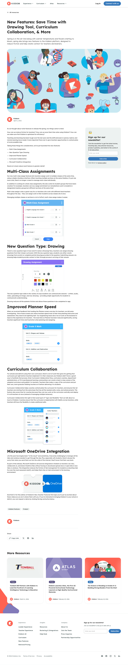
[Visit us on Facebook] (106, 656)
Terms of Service (28, 656)
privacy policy (102, 163)
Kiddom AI (22, 634)
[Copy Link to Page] (14, 538)
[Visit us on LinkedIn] (119, 656)
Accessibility (48, 656)
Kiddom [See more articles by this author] (16, 118)
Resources (43, 627)
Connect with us (112, 3)
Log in (97, 3)
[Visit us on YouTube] (102, 656)
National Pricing (24, 645)
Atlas (52, 3)
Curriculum (22, 637)
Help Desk (43, 634)
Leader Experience (25, 627)
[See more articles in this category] (14, 509)
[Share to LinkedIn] (32, 538)
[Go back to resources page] (13, 12)
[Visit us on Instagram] (110, 656)
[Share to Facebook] (28, 538)
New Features (23, 641)
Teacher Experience (25, 630)
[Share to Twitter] (23, 538)
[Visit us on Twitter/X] (115, 656)
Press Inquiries (66, 634)
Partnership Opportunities (70, 637)
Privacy (39, 656)
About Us (64, 627)
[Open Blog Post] (25, 580)
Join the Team (66, 630)
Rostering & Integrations (49, 630)
